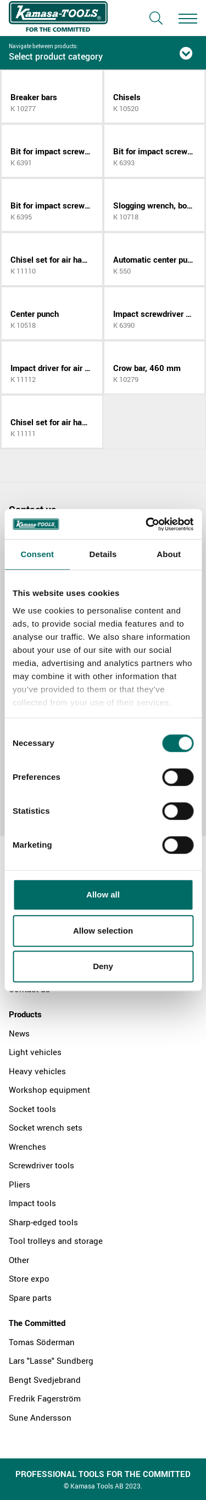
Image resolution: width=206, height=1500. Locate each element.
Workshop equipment (49, 1089)
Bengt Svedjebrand (45, 1379)
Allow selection (103, 930)
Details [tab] (103, 554)
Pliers (19, 1184)
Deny (103, 966)
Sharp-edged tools (43, 1222)
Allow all (103, 894)
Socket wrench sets (45, 1127)
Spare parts (30, 1297)
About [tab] (169, 554)
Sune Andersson (40, 1417)
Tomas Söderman (42, 1341)
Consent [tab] (37, 554)
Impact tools (32, 1202)
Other (19, 1259)
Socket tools (32, 1108)
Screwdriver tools (41, 1165)
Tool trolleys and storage (56, 1240)
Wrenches (27, 1146)
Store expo (29, 1278)
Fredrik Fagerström (45, 1398)
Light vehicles (35, 1051)
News (19, 1033)
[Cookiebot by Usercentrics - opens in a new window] (146, 524)
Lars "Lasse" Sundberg (51, 1360)
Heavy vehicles (37, 1070)
